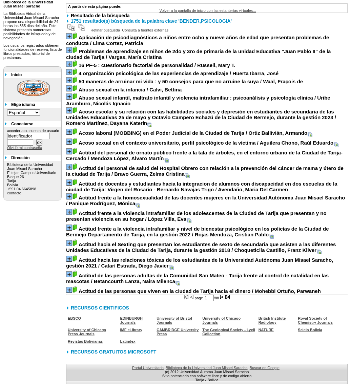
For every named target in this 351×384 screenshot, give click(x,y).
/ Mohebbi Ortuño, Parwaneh (200, 291)
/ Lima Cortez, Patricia (197, 40)
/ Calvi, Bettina (130, 89)
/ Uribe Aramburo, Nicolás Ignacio (198, 100)
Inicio (16, 74)
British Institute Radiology (272, 320)
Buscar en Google (265, 368)
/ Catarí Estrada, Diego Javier (199, 263)
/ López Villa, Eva (196, 216)
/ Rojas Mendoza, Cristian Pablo (197, 231)
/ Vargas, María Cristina (198, 54)
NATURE (266, 330)
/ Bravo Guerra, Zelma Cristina (205, 171)
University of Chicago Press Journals (87, 332)
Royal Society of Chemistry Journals (315, 320)
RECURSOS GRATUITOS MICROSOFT (113, 352)
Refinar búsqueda (105, 30)
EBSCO (74, 318)
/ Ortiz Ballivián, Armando (193, 133)
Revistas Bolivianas (85, 341)
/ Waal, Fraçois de (191, 81)
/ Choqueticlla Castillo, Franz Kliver (201, 247)
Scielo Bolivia (310, 330)
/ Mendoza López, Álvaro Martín (204, 155)
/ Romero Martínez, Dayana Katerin (201, 117)
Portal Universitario (148, 368)
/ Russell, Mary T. (157, 65)
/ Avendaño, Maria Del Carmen (201, 186)
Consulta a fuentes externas (145, 30)
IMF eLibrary (131, 330)
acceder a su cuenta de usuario (33, 131)
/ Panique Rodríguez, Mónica (205, 200)
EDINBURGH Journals (131, 320)
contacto (14, 193)
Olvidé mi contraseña (24, 148)
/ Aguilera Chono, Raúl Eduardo (206, 143)
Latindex (127, 341)
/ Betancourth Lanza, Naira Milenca (197, 278)
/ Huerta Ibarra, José (178, 73)
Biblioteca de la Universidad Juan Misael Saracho (207, 368)
